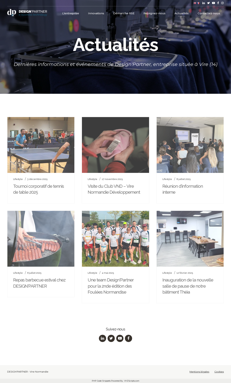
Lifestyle (18, 179)
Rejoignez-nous (154, 12)
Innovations (96, 12)
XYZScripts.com (131, 381)
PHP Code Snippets (101, 381)
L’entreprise (70, 12)
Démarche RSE (123, 12)
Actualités (182, 12)
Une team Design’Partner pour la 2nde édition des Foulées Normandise (111, 286)
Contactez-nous (209, 12)
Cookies (219, 371)
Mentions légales (199, 371)
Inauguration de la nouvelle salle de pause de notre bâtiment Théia (187, 286)
